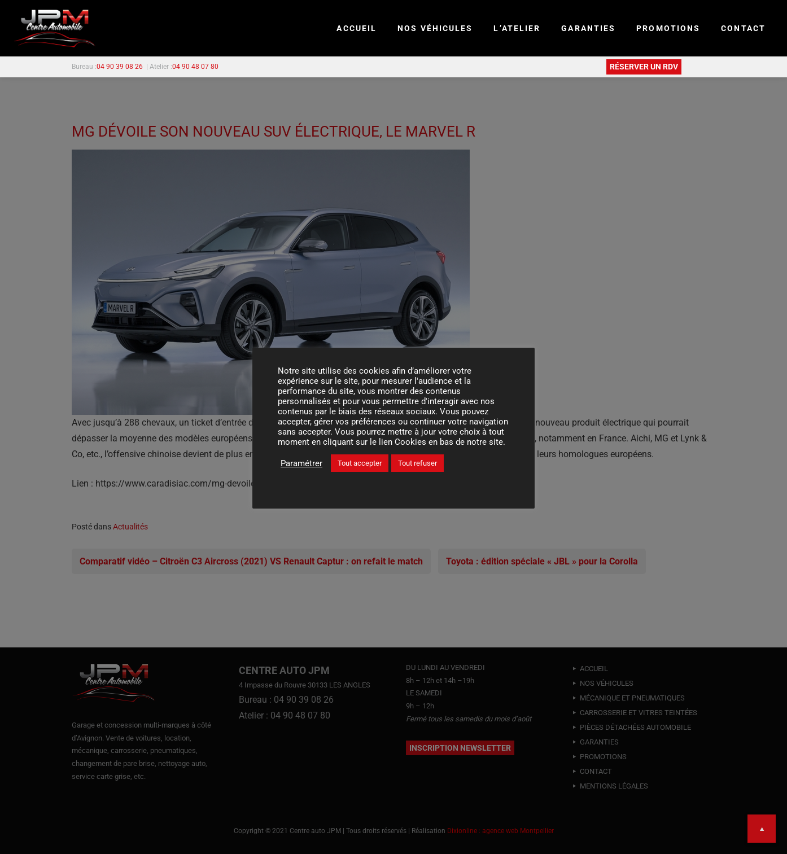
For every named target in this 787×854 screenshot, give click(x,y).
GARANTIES (588, 28)
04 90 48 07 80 (195, 67)
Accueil (356, 28)
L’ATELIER (516, 28)
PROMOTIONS (668, 28)
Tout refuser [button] (417, 463)
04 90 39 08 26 (120, 67)
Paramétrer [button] (301, 463)
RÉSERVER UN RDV (644, 66)
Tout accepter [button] (360, 463)
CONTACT (743, 28)
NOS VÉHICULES (435, 28)
